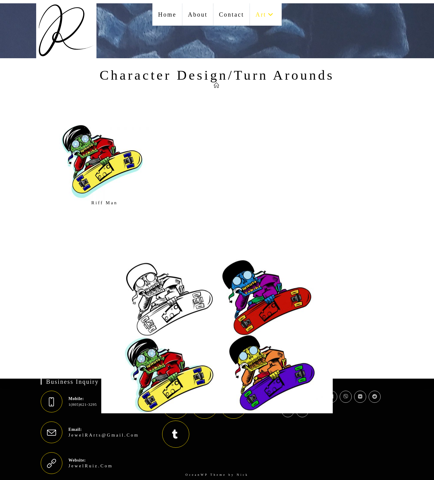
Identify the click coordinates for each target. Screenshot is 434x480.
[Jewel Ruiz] (217, 86)
